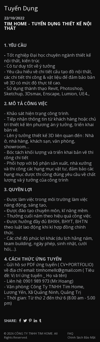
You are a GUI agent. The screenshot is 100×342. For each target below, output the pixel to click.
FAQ (70, 333)
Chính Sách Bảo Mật (81, 337)
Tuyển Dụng (21, 8)
